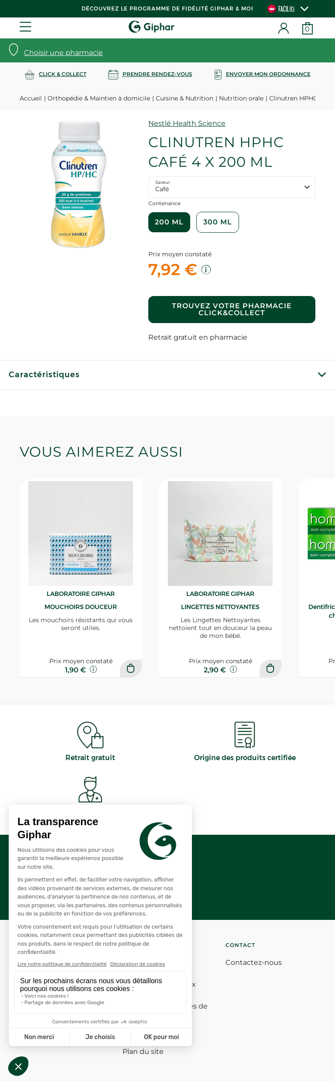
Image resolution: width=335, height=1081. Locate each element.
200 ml (169, 222)
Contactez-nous (254, 962)
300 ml (217, 222)
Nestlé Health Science (187, 123)
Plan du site (143, 1051)
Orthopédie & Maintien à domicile (99, 98)
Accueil (31, 98)
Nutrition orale (241, 98)
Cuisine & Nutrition (184, 98)
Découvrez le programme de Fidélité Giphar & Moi (167, 8)
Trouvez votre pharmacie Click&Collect (232, 309)
